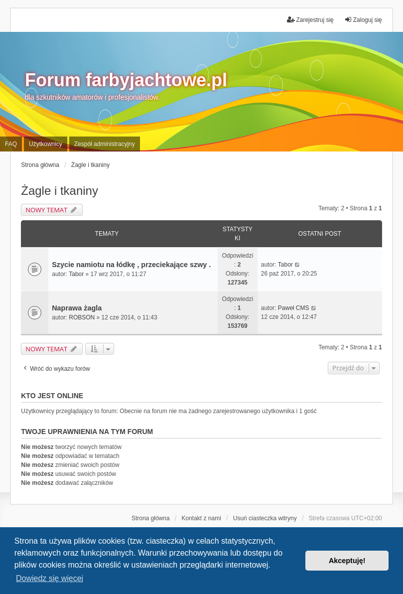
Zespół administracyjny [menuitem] (104, 144)
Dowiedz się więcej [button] (49, 578)
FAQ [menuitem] (11, 144)
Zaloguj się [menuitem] (363, 19)
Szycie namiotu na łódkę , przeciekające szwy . (131, 265)
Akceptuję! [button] (347, 561)
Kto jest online (52, 396)
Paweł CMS (293, 307)
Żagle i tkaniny (59, 190)
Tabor (76, 274)
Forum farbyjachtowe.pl (126, 80)
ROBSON (82, 317)
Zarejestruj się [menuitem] (310, 19)
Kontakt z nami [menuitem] (201, 518)
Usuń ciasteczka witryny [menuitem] (265, 518)
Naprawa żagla (77, 308)
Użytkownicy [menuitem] (45, 144)
